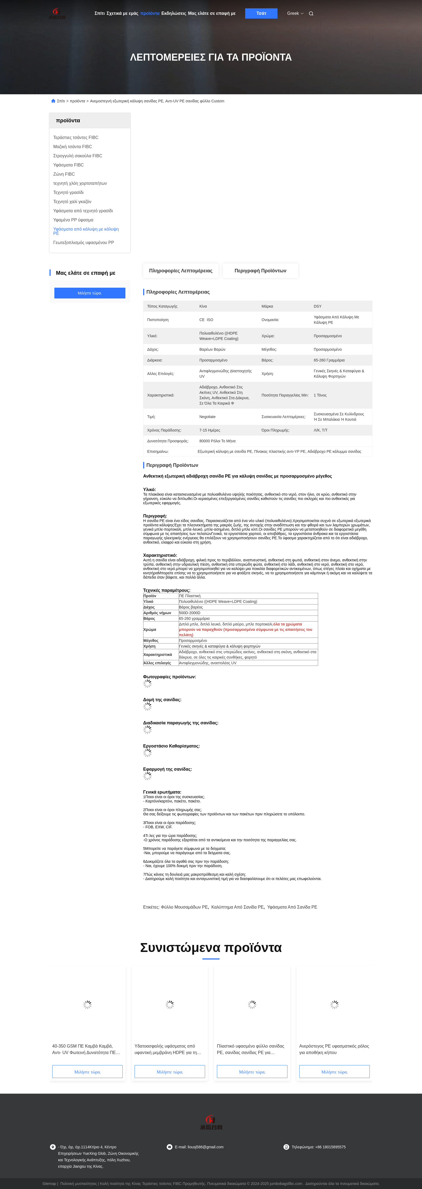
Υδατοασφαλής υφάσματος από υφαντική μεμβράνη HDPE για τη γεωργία (166, 1050)
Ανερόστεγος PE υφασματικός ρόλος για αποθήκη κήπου (334, 1049)
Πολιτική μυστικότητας (78, 1183)
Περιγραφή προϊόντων (261, 270)
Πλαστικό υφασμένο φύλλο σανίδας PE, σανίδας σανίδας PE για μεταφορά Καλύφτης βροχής (250, 1050)
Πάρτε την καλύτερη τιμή (288, 246)
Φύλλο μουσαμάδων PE (184, 907)
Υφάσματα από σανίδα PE (292, 907)
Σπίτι (100, 13)
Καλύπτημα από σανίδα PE (237, 907)
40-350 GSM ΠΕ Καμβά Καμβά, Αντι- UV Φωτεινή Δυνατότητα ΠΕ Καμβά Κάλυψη (84, 1050)
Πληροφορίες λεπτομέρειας (180, 270)
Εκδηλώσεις (173, 13)
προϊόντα (150, 13)
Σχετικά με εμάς (122, 13)
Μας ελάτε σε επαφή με (212, 13)
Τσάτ (261, 13)
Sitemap (49, 1183)
